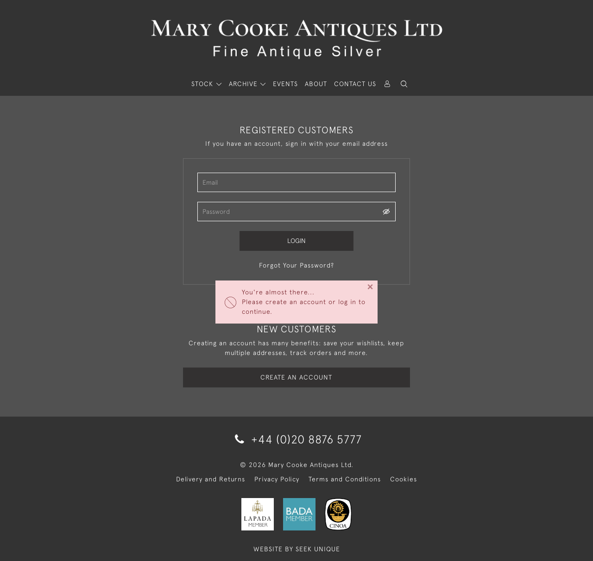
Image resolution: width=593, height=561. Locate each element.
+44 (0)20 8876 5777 (297, 439)
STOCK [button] (203, 83)
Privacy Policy (276, 479)
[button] (404, 84)
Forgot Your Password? (296, 265)
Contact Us (355, 83)
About (316, 83)
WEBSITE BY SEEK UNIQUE (296, 549)
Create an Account (296, 377)
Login (296, 240)
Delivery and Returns (210, 479)
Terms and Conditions (345, 479)
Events (285, 83)
